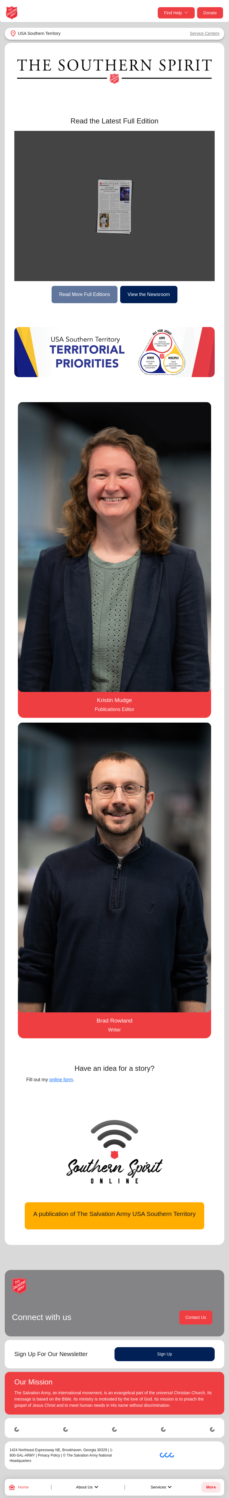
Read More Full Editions (84, 294)
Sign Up (164, 1354)
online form (61, 1079)
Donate (210, 12)
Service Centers (204, 33)
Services (162, 1487)
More (211, 1487)
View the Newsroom (149, 294)
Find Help (176, 13)
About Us (88, 1487)
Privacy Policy (49, 1455)
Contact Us (195, 1317)
